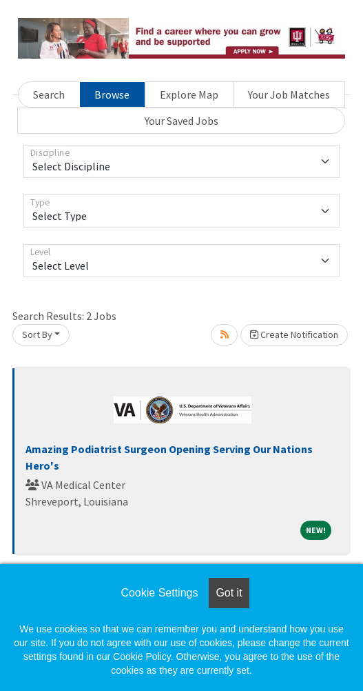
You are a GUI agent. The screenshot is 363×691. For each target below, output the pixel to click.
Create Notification (294, 334)
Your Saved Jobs (181, 121)
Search (49, 94)
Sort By (37, 334)
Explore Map (189, 94)
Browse (111, 94)
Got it (229, 593)
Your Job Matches (289, 94)
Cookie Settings (159, 593)
